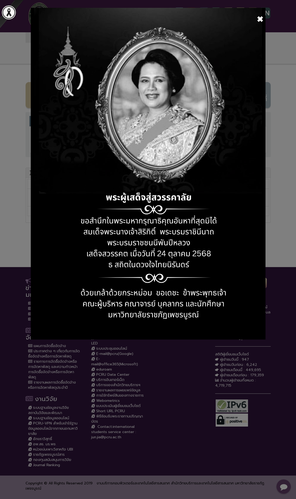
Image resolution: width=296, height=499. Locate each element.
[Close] (260, 18)
